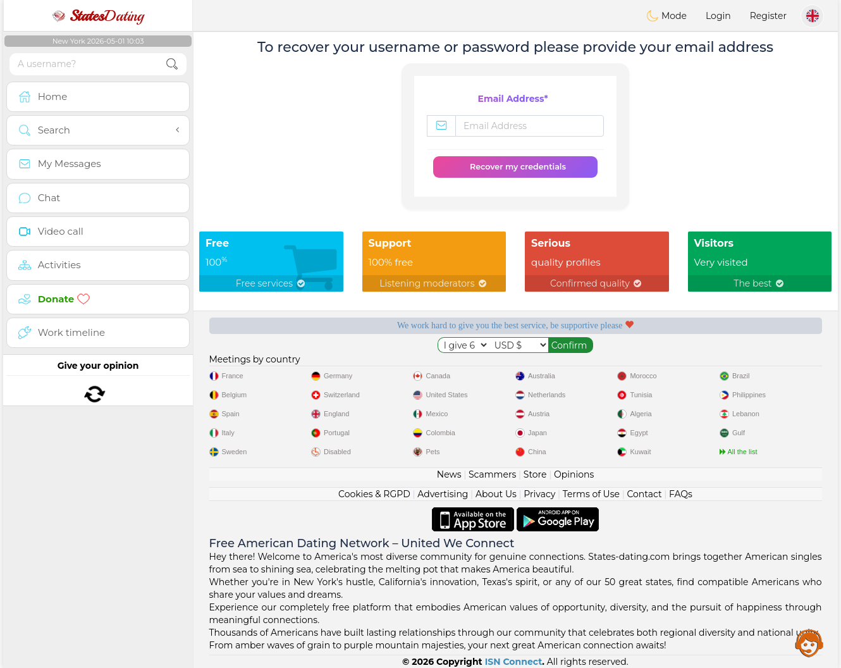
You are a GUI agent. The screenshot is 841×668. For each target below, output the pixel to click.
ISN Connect (514, 661)
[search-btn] (172, 64)
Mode (666, 15)
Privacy (539, 494)
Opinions (574, 474)
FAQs (680, 494)
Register (768, 16)
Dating (98, 15)
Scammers (492, 474)
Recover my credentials (518, 166)
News (449, 474)
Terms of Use (591, 494)
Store (535, 474)
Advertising (442, 494)
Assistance (809, 643)
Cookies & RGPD (374, 494)
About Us (496, 494)
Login (718, 16)
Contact (644, 494)
